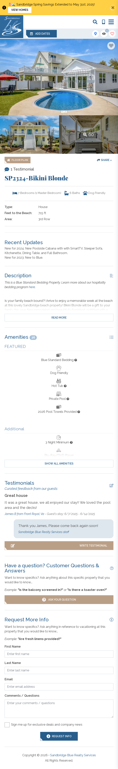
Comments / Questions (22, 695)
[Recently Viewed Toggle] (103, 33)
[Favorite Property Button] (111, 45)
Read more (59, 317)
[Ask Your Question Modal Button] (59, 599)
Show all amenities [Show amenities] (59, 463)
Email (9, 679)
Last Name (13, 663)
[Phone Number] (103, 22)
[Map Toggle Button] (95, 33)
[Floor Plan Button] (18, 160)
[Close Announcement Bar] (113, 7)
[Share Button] (104, 160)
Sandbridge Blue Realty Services (73, 755)
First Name (13, 646)
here (32, 287)
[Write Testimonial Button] (59, 545)
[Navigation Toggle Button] (111, 22)
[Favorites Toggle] (112, 33)
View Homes (19, 10)
